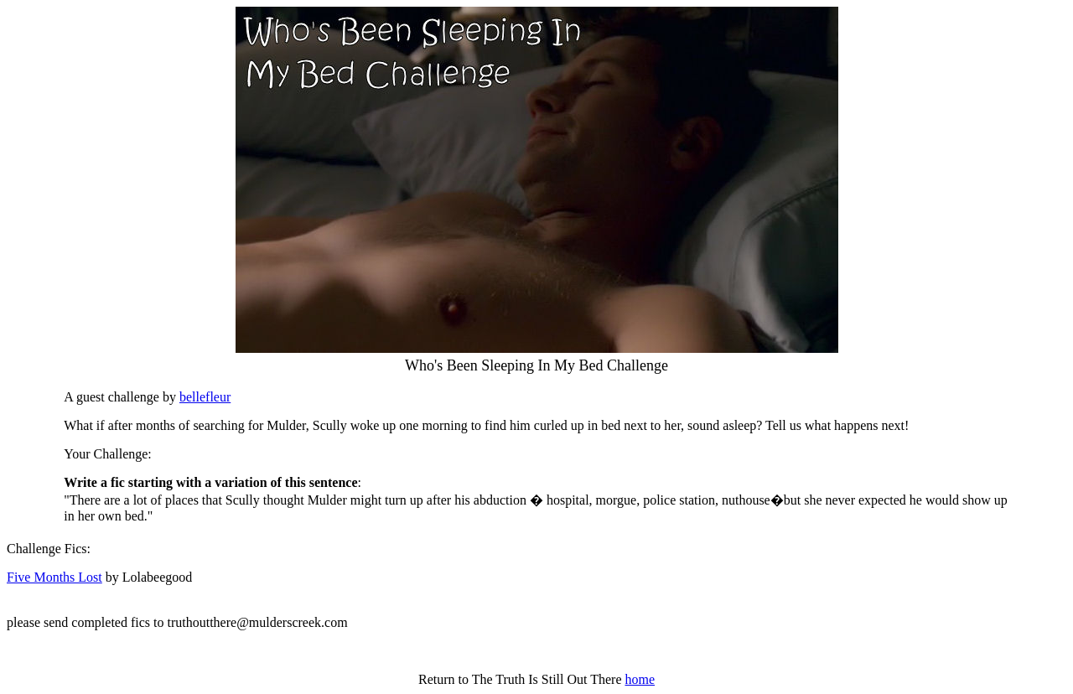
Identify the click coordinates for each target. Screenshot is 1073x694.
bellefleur (205, 397)
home (640, 679)
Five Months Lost (54, 577)
